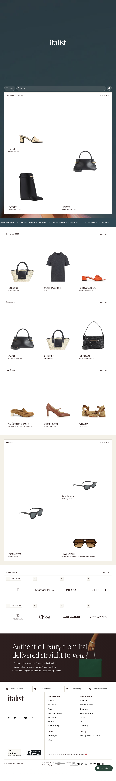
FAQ (81, 734)
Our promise (52, 718)
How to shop (84, 722)
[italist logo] (58, 43)
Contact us (83, 713)
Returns (82, 730)
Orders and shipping (86, 726)
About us (51, 713)
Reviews (51, 734)
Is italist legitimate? (86, 718)
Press (50, 722)
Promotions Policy (60, 775)
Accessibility (84, 739)
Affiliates (50, 753)
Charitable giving (53, 739)
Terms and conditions (55, 726)
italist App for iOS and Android (90, 749)
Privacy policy (52, 730)
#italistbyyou (52, 749)
